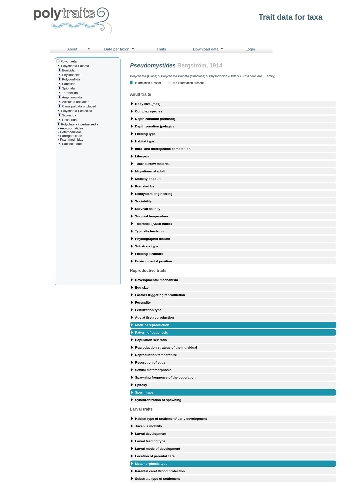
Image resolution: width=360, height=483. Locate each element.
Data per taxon (120, 49)
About (79, 49)
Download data (209, 49)
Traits (161, 49)
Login (250, 49)
